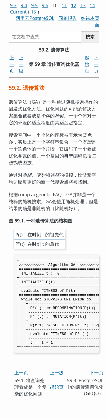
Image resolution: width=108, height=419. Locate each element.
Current (18, 12)
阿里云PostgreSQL (35, 18)
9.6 (45, 5)
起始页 (87, 64)
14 (92, 5)
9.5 (34, 5)
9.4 (24, 5)
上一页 (12, 64)
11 (64, 5)
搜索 (90, 36)
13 (83, 5)
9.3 (13, 5)
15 (33, 12)
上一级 (21, 64)
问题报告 (67, 18)
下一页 (96, 64)
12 (73, 5)
